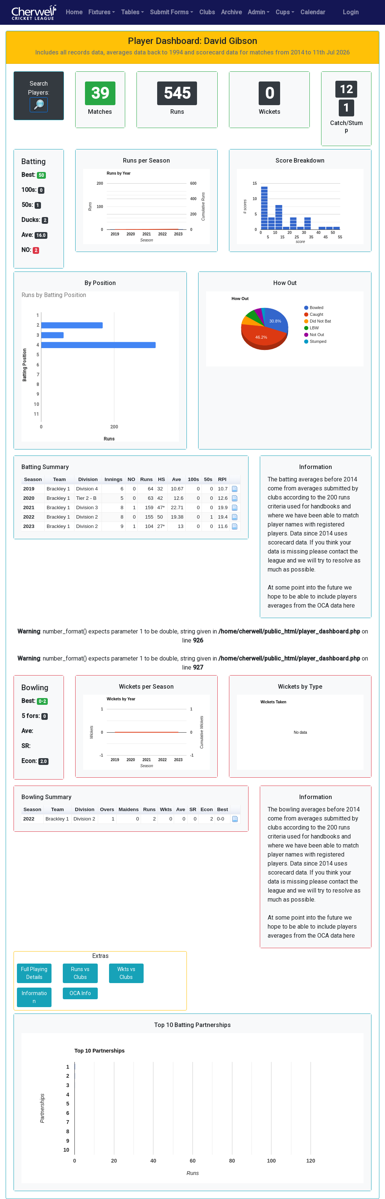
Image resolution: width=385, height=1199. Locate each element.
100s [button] (193, 479)
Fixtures (99, 12)
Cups (283, 12)
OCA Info (80, 993)
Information (34, 997)
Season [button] (33, 479)
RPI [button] (222, 479)
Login (351, 12)
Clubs (207, 12)
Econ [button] (206, 809)
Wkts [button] (166, 809)
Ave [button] (176, 479)
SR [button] (193, 809)
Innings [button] (113, 479)
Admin (256, 12)
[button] (235, 479)
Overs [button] (107, 809)
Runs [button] (146, 479)
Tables (130, 12)
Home (74, 12)
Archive (231, 12)
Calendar (312, 12)
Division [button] (88, 479)
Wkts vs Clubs (126, 973)
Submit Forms (169, 12)
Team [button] (59, 479)
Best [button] (222, 809)
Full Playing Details (34, 973)
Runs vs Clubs (80, 973)
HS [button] (161, 479)
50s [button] (208, 479)
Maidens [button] (129, 809)
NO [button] (131, 479)
